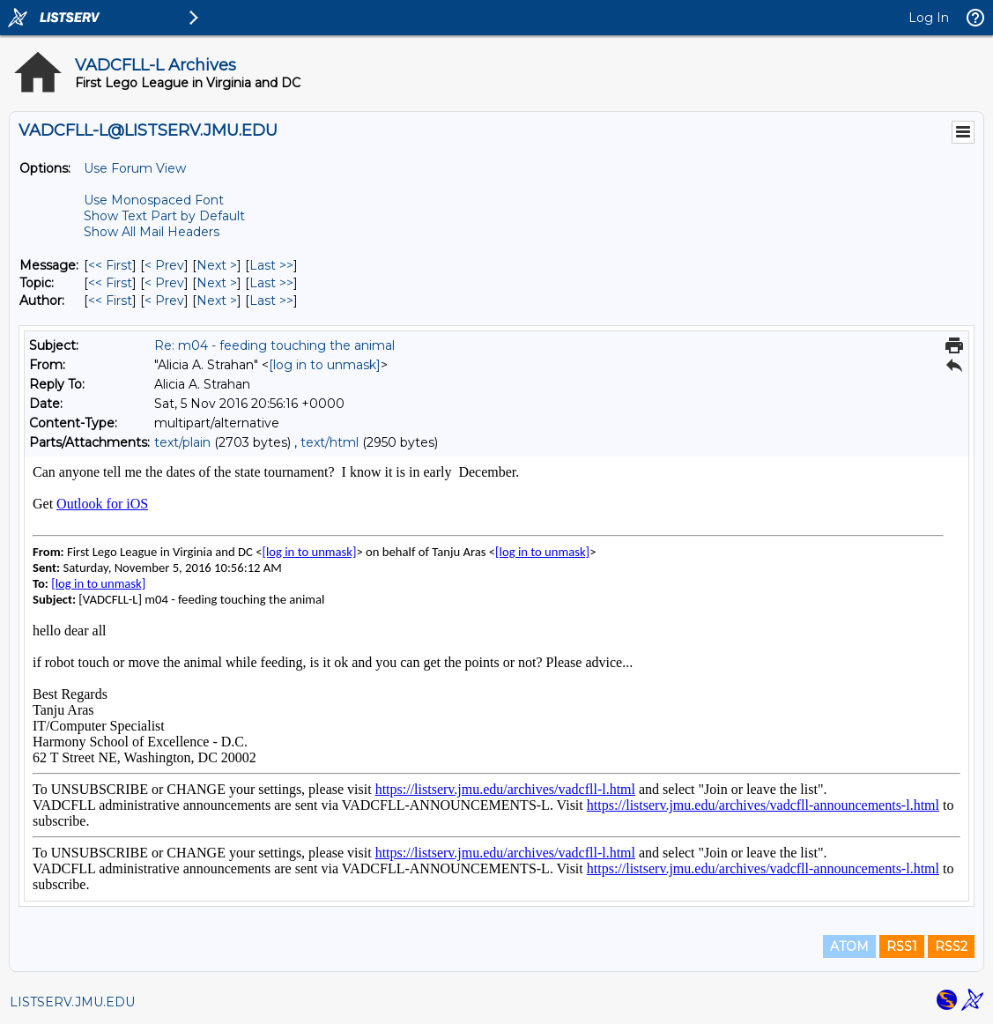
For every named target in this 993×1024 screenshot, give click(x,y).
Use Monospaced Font (154, 200)
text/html (329, 442)
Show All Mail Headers (151, 232)
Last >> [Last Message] (271, 265)
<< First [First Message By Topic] (110, 283)
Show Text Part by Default (164, 216)
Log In (928, 18)
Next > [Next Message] (216, 265)
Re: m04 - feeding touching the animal (274, 345)
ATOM (849, 946)
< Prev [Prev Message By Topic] (164, 283)
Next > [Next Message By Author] (216, 300)
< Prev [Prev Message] (164, 265)
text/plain (182, 442)
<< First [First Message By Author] (110, 300)
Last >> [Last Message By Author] (271, 300)
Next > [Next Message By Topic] (216, 283)
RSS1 (901, 946)
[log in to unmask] (325, 365)
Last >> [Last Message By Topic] (271, 283)
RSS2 (951, 946)
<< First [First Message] (110, 265)
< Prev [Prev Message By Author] (164, 300)
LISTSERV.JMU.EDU (72, 1002)
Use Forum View (135, 168)
